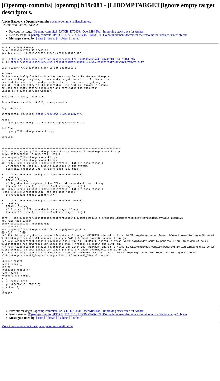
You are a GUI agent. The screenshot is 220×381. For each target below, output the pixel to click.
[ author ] (76, 38)
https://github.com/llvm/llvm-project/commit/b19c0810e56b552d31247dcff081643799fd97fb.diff (77, 65)
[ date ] (40, 38)
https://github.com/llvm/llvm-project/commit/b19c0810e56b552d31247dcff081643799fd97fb (72, 62)
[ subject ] (64, 38)
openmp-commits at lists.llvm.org (70, 21)
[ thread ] (51, 38)
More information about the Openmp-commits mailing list (37, 377)
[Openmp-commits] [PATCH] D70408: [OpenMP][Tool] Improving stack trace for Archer (88, 31)
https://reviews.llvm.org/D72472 (59, 127)
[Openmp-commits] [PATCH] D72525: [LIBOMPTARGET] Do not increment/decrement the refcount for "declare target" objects (107, 35)
